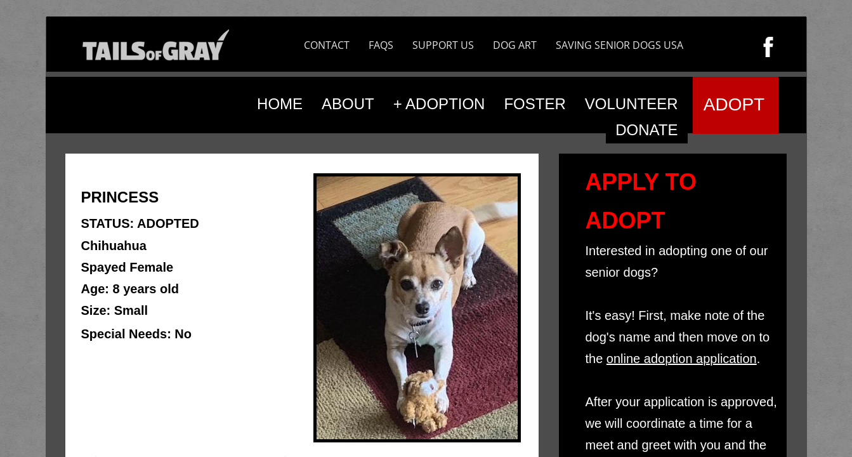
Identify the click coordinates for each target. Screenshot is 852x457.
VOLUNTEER (631, 103)
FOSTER (534, 103)
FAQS (381, 45)
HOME (280, 103)
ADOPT (734, 104)
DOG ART (515, 45)
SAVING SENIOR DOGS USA (619, 45)
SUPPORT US (443, 45)
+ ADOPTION (439, 103)
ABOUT (348, 103)
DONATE (646, 129)
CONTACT (327, 45)
